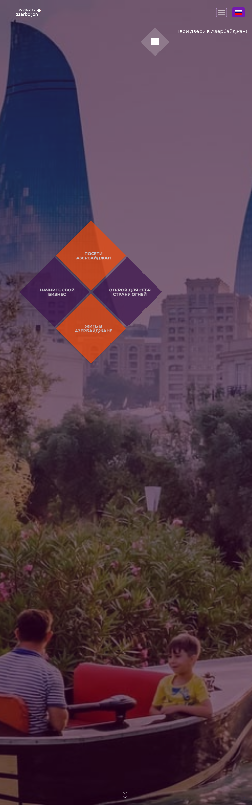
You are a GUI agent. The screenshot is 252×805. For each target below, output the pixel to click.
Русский (238, 12)
